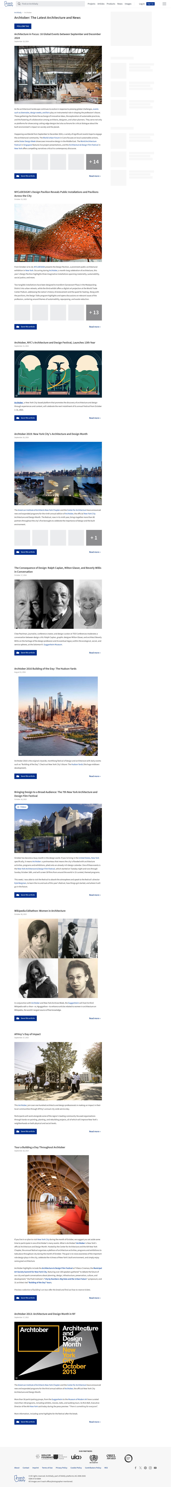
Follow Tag (23, 26)
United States (84, 858)
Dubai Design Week (27, 141)
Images (128, 3)
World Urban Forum (51, 137)
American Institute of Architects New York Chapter (39, 510)
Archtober (53, 270)
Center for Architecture (76, 510)
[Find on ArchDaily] (52, 3)
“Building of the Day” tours (39, 1282)
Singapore (27, 144)
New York (18, 148)
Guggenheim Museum (53, 644)
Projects (91, 3)
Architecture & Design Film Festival (83, 144)
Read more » (95, 176)
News (120, 3)
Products (111, 3)
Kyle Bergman (20, 883)
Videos (22, 807)
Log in (142, 3)
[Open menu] (164, 4)
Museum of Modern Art (77, 1399)
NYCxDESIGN (39, 267)
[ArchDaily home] (8, 4)
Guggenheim (73, 1003)
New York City (89, 513)
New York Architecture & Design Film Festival (36, 868)
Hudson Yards (77, 764)
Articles (101, 3)
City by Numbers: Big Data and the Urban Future (66, 1279)
